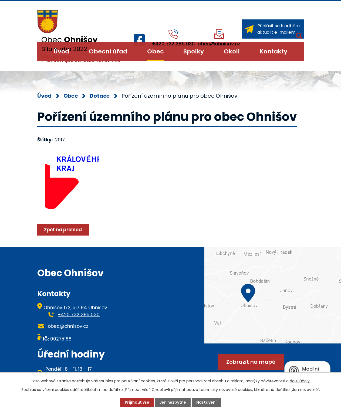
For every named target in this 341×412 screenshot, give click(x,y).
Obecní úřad (108, 51)
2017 (60, 140)
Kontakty (273, 51)
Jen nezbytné (173, 402)
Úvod (61, 51)
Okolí (232, 51)
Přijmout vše (137, 402)
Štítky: (45, 140)
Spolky (193, 51)
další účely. (300, 381)
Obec (155, 51)
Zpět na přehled (63, 229)
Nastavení (206, 402)
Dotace (100, 96)
